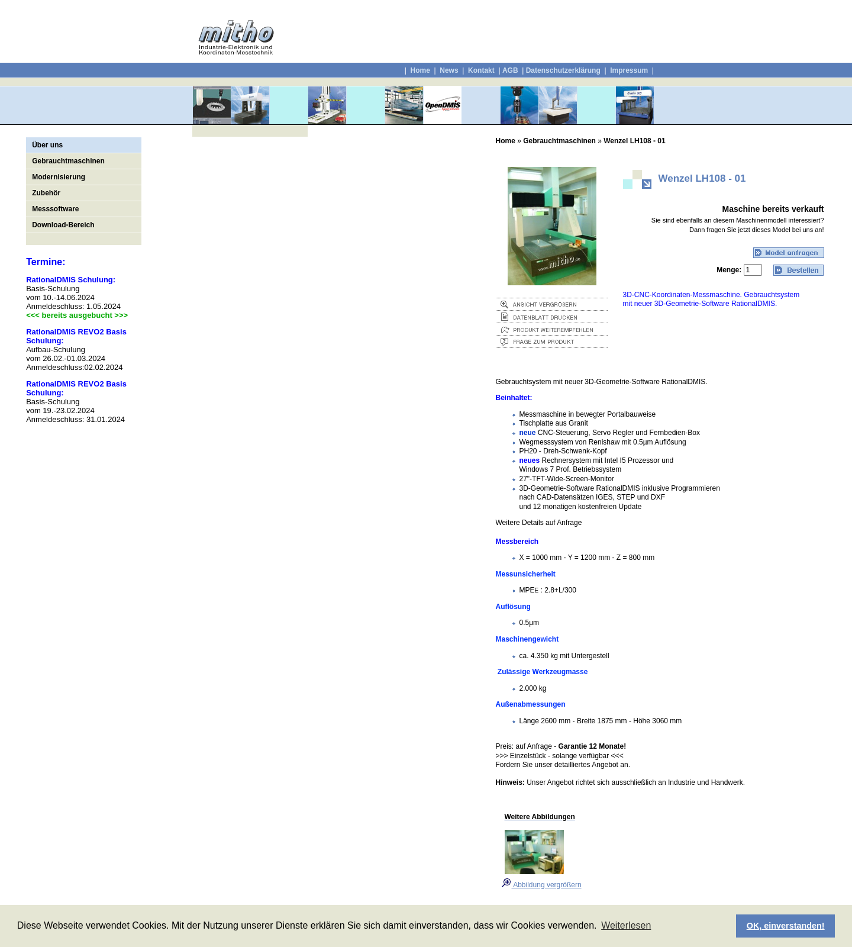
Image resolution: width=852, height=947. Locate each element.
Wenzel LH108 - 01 (634, 141)
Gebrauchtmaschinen (68, 161)
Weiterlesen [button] (626, 925)
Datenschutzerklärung (563, 70)
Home (420, 70)
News (449, 70)
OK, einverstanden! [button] (786, 925)
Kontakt (481, 70)
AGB (510, 70)
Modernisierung (58, 177)
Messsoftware (55, 209)
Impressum (628, 70)
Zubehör (46, 193)
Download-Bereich (63, 225)
